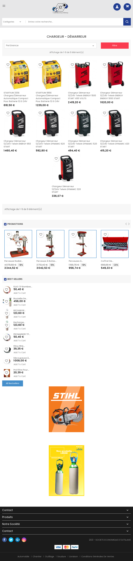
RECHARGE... (19, 310)
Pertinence (50, 46)
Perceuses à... (76, 261)
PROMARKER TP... (21, 334)
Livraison (73, 556)
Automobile (23, 556)
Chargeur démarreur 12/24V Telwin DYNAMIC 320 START (66, 189)
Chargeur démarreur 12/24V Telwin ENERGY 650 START (17, 144)
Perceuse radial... (13, 261)
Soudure (62, 556)
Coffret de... (107, 261)
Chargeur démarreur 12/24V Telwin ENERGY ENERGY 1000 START (111, 95)
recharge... (19, 322)
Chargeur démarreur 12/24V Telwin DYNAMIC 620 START (50, 144)
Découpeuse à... (21, 358)
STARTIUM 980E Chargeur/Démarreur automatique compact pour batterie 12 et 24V (48, 97)
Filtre (114, 45)
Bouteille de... (20, 298)
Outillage (49, 556)
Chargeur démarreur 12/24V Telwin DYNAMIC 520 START (82, 144)
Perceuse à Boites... (46, 261)
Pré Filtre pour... (21, 369)
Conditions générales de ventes (97, 556)
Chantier (37, 556)
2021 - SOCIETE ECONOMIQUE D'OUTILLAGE (110, 539)
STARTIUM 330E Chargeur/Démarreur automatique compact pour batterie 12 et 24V (16, 97)
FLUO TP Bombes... (22, 286)
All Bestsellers (12, 383)
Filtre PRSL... (19, 346)
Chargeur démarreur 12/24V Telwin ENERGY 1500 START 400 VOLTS (82, 95)
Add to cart (20, 293)
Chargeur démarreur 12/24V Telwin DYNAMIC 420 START (114, 144)
